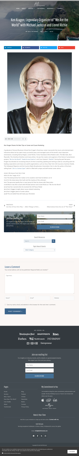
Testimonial (41, 9)
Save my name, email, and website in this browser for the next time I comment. (31, 308)
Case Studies (7, 406)
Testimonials (7, 411)
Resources (51, 8)
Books (23, 406)
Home (17, 9)
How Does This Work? (10, 403)
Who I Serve (7, 401)
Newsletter (24, 403)
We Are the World (15, 159)
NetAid (52, 159)
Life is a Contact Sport (19, 168)
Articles (23, 401)
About (24, 9)
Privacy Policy (25, 411)
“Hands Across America (29, 159)
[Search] (53, 241)
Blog (51, 32)
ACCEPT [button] (72, 451)
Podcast (23, 398)
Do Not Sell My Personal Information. (12, 453)
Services (31, 8)
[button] (12, 47)
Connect (60, 9)
